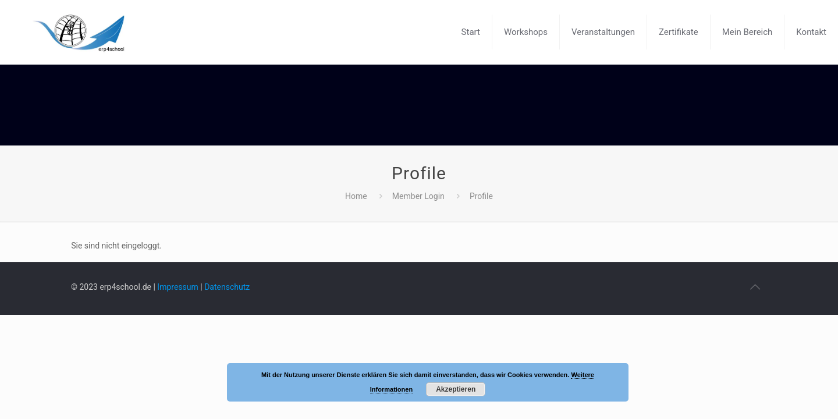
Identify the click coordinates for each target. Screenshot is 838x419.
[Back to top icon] (755, 287)
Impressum (177, 287)
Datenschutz (227, 287)
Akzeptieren (455, 389)
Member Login (418, 196)
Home (356, 196)
